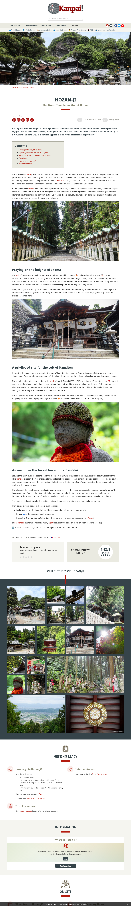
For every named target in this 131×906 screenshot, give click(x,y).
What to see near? (25, 163)
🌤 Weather (111, 30)
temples (20, 479)
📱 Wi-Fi (90, 30)
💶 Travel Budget (15, 30)
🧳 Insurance (100, 30)
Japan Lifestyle (46, 25)
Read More (84, 904)
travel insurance (26, 746)
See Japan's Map (65, 801)
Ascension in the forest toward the (35, 155)
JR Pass (39, 729)
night (51, 522)
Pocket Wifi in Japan (99, 709)
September (19, 522)
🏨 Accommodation (44, 30)
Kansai (32, 87)
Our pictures (23, 158)
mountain (61, 180)
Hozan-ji (57, 537)
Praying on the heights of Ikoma (31, 150)
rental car (41, 734)
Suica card (30, 734)
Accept (66, 794)
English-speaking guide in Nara (93, 871)
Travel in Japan (14, 25)
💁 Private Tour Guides (77, 30)
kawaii (90, 518)
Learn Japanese (61, 25)
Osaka (31, 189)
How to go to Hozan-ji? (27, 161)
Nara (29, 174)
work (52, 381)
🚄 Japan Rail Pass (60, 30)
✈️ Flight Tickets (29, 30)
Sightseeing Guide (30, 25)
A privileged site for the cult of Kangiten (33, 152)
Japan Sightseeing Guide (20, 87)
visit (17, 275)
